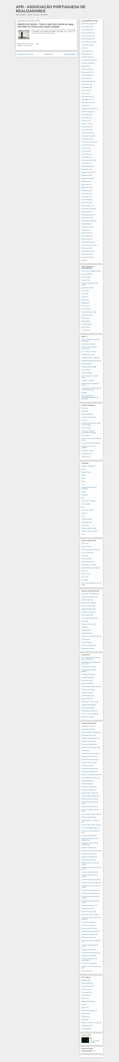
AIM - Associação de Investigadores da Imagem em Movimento (90, 397)
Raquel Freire (85, 211)
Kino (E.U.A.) (85, 998)
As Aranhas (85, 555)
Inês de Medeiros (86, 75)
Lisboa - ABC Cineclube (88, 501)
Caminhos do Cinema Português (91, 443)
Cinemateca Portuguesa (88, 344)
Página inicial (48, 54)
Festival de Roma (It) (88, 781)
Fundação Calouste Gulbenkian (91, 357)
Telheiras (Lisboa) (87, 519)
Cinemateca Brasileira (88, 708)
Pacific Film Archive (87, 680)
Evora (83, 481)
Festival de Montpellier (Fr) (89, 857)
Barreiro (84, 475)
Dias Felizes (85, 543)
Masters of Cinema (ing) (88, 603)
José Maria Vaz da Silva (88, 142)
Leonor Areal (85, 151)
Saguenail (84, 230)
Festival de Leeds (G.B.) (89, 925)
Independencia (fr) (87, 633)
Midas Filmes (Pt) (87, 989)
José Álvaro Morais (87, 136)
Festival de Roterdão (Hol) (89, 744)
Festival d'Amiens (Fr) (88, 908)
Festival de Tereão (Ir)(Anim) (90, 806)
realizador (33, 33)
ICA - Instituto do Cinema (89, 351)
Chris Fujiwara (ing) (87, 615)
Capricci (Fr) (85, 1007)
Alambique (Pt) (86, 980)
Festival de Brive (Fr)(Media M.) (91, 796)
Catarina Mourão (86, 45)
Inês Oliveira (85, 78)
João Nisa (84, 105)
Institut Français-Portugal (89, 367)
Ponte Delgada (86, 504)
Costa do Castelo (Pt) (88, 986)
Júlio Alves (85, 148)
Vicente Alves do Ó (87, 257)
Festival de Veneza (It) (88, 729)
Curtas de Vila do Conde (89, 417)
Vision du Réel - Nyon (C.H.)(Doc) (91, 825)
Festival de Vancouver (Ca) (89, 905)
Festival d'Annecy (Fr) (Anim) (90, 799)
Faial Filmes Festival (87, 450)
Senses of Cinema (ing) (88, 606)
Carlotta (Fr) (85, 1019)
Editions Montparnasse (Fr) (89, 1010)
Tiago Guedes (86, 254)
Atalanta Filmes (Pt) (87, 983)
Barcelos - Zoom (86, 472)
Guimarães (85, 495)
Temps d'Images (86, 428)
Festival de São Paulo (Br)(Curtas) (91, 850)
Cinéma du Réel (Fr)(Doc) (89, 817)
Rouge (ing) (85, 621)
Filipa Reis (85, 66)
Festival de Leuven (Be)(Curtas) (91, 893)
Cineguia (84, 392)
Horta (83, 498)
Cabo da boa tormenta (88, 561)
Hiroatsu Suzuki (86, 72)
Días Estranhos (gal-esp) (89, 645)
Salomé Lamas (86, 233)
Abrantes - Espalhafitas (88, 466)
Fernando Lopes (86, 57)
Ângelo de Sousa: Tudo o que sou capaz (42, 30)
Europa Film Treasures (88, 717)
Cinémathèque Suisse (88, 695)
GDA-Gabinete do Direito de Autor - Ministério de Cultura (91, 388)
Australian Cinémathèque (89, 705)
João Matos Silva (86, 99)
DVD (83, 48)
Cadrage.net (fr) (86, 630)
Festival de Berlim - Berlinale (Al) (91, 732)
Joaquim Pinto (86, 124)
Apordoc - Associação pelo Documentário (89, 347)
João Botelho (85, 87)
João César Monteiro (88, 288)
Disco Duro (85, 571)
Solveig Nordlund (86, 242)
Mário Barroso (86, 181)
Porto (83, 507)
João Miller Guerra (87, 102)
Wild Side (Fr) (86, 1016)
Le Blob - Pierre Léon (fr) (89, 624)
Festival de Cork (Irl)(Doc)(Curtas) (91, 882)
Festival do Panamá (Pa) (89, 937)
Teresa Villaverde (86, 251)
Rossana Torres (86, 227)
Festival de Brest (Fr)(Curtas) (90, 872)
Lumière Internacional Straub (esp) (92, 636)
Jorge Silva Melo (60, 30)
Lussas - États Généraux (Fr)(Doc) (92, 814)
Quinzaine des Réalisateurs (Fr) (91, 738)
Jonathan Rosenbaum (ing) (89, 597)
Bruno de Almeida (87, 39)
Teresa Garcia (86, 248)
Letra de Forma (86, 574)
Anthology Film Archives (88, 674)
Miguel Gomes (86, 187)
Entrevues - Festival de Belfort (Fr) (91, 774)
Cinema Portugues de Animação (91, 568)
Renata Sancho (86, 218)
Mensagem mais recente (25, 54)
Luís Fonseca (85, 163)
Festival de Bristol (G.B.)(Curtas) (91, 879)
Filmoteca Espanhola (88, 683)
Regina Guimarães (87, 215)
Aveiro (83, 469)
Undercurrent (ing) (87, 642)
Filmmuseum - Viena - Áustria (90, 701)
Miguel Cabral (86, 184)
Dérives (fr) (85, 627)
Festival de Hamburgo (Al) (89, 854)
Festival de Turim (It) (87, 765)
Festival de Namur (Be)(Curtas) (91, 890)
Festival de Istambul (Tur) (89, 911)
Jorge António (86, 127)
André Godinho (86, 26)
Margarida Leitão (86, 178)
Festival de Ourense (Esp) (89, 963)
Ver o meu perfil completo (94, 1041)
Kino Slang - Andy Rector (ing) (90, 594)
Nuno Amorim (85, 193)
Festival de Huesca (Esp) (89, 955)
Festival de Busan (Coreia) (89, 928)
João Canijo (85, 90)
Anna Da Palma (86, 30)
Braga (83, 478)
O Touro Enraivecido (87, 552)
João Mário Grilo (86, 96)
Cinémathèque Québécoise (89, 711)
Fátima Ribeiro (86, 54)
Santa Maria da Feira (88, 510)
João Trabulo (85, 117)
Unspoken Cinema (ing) (88, 612)
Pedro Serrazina (86, 205)
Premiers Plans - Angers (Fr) (90, 793)
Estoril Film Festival (87, 414)
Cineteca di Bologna (87, 692)
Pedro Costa (85, 202)
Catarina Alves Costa (88, 42)
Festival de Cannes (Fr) (88, 726)
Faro (83, 484)
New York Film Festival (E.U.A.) (91, 777)
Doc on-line (85, 577)
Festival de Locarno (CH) (89, 735)
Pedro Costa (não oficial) (89, 312)
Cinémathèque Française (89, 667)
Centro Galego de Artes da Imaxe (91, 686)
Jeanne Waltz (85, 84)
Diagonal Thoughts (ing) (88, 609)
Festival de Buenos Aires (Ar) (90, 759)
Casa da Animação (87, 373)
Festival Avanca (86, 457)
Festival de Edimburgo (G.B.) (90, 768)
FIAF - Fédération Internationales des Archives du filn (91, 658)
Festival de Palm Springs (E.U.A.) (91, 952)
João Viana (85, 121)
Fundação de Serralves (88, 354)
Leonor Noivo (85, 154)
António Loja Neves (87, 36)
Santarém (84, 513)
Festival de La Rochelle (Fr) (90, 771)
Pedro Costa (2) (86, 309)
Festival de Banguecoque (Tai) (90, 931)
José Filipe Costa (86, 139)
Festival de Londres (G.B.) (89, 922)
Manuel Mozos (86, 169)
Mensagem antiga (70, 54)
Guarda (84, 492)
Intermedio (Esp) (86, 1028)
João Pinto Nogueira (87, 111)
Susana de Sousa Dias (88, 245)
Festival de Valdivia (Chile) (89, 762)
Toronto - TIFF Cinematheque (90, 714)
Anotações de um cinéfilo (89, 565)
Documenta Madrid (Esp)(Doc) (90, 828)
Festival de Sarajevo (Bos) (89, 787)
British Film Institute (87, 698)
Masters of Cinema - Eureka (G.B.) (92, 1022)
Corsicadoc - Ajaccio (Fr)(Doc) (90, 914)
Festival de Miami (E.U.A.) (89, 949)
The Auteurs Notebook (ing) (89, 618)
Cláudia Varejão (86, 277)
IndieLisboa (85, 411)
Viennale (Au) (85, 750)
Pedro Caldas (85, 199)
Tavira (83, 516)
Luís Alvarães (85, 157)
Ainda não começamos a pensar (91, 549)
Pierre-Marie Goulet (87, 208)
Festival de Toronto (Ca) (88, 741)
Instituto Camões (86, 364)
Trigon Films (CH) (87, 992)
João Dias (84, 93)
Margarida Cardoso (87, 172)
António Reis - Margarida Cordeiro (91, 271)
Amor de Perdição (87, 546)
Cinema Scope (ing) (87, 600)
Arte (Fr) (84, 1004)
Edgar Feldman (86, 51)
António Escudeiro (87, 33)
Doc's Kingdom (86, 435)
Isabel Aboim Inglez (87, 81)
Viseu (83, 534)
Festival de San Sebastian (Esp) (91, 747)
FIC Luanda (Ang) (87, 971)
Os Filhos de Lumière (88, 380)
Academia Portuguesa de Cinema (91, 360)
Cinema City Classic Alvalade (47, 33)
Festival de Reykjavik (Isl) (89, 790)
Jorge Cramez (86, 130)
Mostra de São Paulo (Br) (89, 847)
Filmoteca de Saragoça (88, 689)
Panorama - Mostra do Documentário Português (89, 431)
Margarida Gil (85, 175)
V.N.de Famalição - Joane (89, 528)
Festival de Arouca (87, 453)
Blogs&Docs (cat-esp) (88, 648)
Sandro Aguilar (86, 236)
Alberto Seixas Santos (88, 23)
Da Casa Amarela (87, 558)
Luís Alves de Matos (87, 160)
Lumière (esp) (86, 639)
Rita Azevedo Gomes (88, 221)
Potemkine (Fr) (86, 1013)
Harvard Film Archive (88, 677)
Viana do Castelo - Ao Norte (90, 531)
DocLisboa (85, 408)
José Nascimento (86, 145)
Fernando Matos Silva (88, 60)
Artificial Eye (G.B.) (87, 1025)
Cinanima (84, 420)
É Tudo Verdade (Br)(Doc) (89, 835)
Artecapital (85, 580)
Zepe (83, 260)
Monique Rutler (86, 190)
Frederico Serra (86, 69)
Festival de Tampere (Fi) (89, 860)
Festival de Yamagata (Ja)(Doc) (91, 753)
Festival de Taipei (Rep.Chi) (90, 934)
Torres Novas (85, 525)
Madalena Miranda (87, 166)
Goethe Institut (86, 370)
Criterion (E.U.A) (86, 995)
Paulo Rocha (85, 196)
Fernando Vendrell (87, 63)
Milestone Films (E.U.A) (88, 1001)
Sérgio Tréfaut (86, 239)
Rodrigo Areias (86, 224)
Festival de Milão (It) (87, 784)
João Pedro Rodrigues (88, 108)
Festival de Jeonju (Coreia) (89, 756)
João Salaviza (86, 114)
